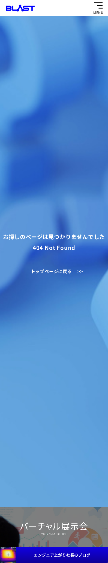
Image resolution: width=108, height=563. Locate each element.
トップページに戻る (51, 271)
